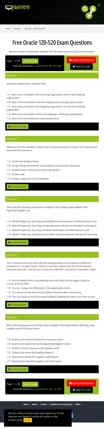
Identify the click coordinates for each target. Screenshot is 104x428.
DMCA (77, 404)
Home (8, 28)
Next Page (30, 61)
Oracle (17, 28)
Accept (28, 420)
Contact (43, 404)
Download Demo (81, 60)
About (34, 404)
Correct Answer (17, 126)
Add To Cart (81, 66)
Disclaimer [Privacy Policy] (61, 404)
